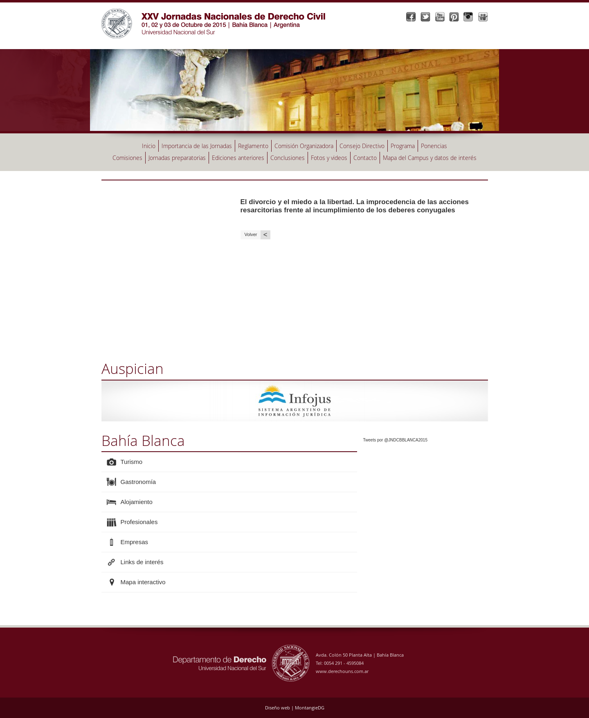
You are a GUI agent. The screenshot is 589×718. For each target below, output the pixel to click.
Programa (403, 146)
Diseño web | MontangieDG (294, 707)
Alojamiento (137, 501)
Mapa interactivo (143, 581)
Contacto (365, 158)
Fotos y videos (329, 158)
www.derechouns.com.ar (342, 671)
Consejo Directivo (361, 146)
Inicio (148, 146)
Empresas (134, 541)
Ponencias (434, 146)
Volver (257, 234)
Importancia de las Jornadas (197, 146)
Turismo (132, 461)
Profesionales (139, 521)
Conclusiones (287, 158)
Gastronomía (138, 481)
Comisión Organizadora (303, 146)
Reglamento (253, 146)
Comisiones (127, 158)
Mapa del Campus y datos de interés (430, 158)
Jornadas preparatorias (177, 158)
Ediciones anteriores (238, 158)
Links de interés (142, 561)
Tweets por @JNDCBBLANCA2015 (395, 440)
